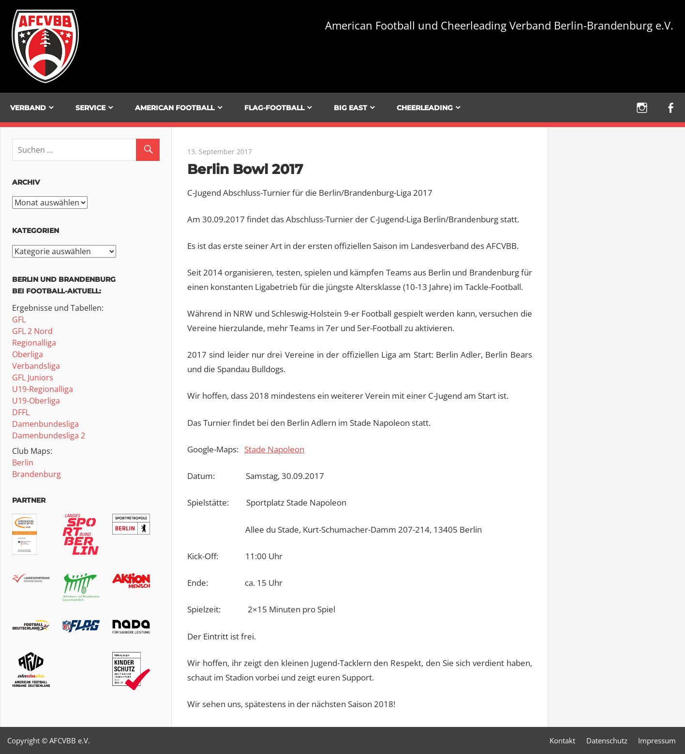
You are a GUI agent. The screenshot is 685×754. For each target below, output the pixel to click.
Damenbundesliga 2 (48, 435)
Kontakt (562, 740)
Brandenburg (36, 474)
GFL (19, 319)
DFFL (21, 412)
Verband (28, 107)
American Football (174, 107)
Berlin (22, 462)
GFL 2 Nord (32, 331)
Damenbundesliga (45, 424)
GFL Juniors (32, 377)
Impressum (657, 740)
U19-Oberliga (36, 400)
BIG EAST (350, 107)
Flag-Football (274, 107)
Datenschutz (606, 740)
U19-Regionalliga (42, 389)
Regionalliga (34, 342)
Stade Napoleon (274, 449)
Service (90, 107)
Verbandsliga (36, 366)
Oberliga (27, 354)
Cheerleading (425, 107)
